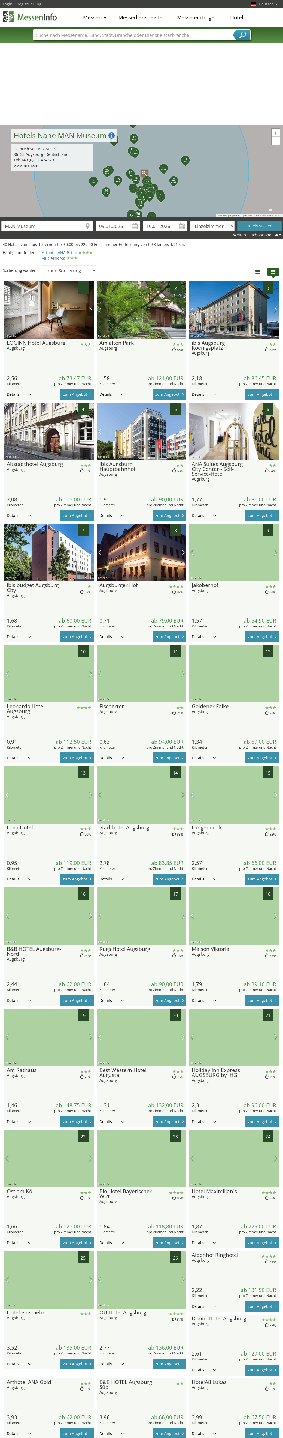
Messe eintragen (197, 17)
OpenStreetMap (250, 215)
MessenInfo (30, 16)
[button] (141, 170)
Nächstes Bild (91, 310)
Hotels (238, 17)
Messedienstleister (141, 17)
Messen (94, 17)
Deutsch (268, 4)
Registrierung (29, 4)
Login (8, 4)
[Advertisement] (141, 84)
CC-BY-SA (277, 215)
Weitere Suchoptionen (253, 234)
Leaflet (222, 215)
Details (19, 394)
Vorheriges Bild (7, 310)
